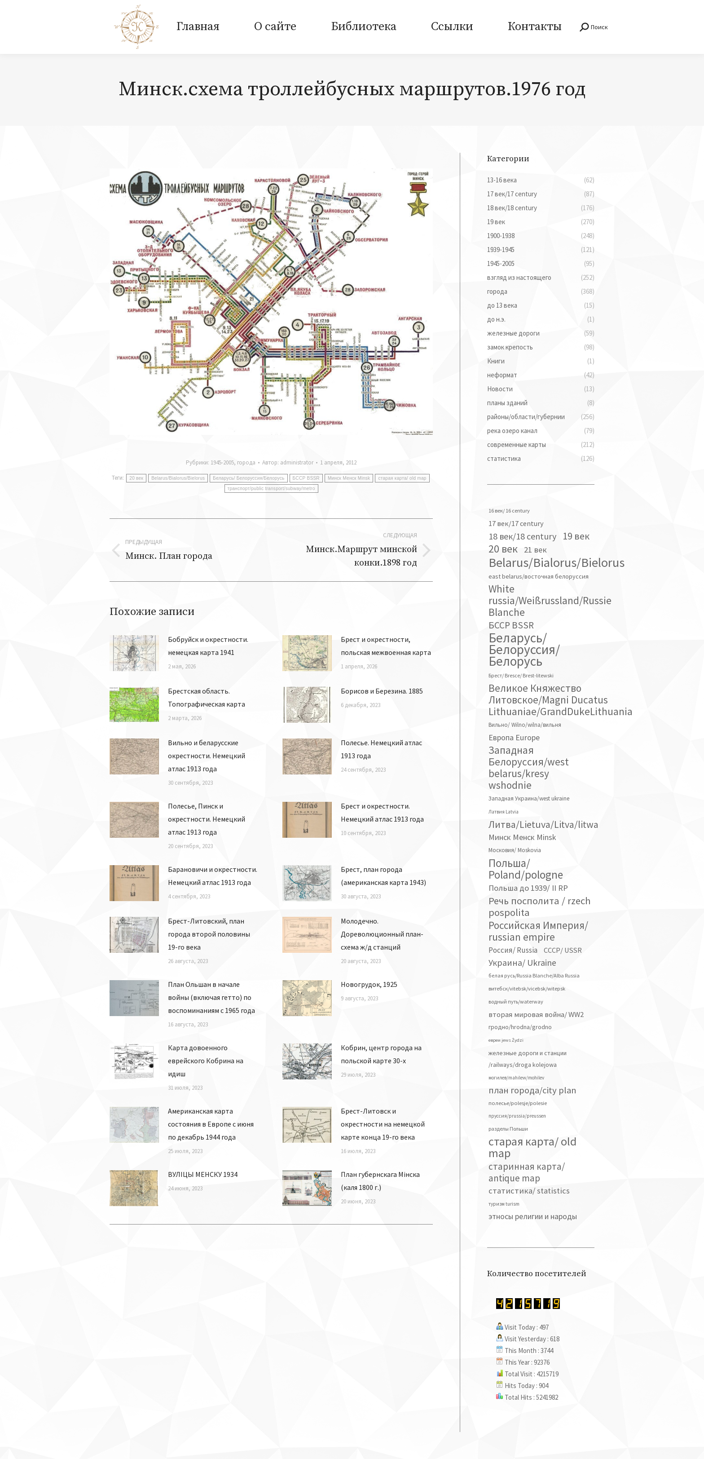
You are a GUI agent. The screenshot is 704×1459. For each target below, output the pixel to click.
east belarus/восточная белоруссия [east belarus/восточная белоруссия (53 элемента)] (538, 576)
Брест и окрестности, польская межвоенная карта (386, 646)
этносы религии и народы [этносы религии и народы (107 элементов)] (532, 1216)
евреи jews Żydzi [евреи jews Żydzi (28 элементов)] (506, 1040)
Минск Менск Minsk (349, 478)
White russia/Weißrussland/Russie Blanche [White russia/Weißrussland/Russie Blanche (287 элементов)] (550, 600)
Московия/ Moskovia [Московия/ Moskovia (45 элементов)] (514, 850)
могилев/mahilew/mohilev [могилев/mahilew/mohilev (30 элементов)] (516, 1077)
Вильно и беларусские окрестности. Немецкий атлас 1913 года (206, 755)
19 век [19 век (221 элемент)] (576, 536)
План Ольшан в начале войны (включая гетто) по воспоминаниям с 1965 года (211, 997)
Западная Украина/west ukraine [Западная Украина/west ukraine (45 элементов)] (528, 798)
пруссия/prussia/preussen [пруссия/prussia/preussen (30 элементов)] (517, 1116)
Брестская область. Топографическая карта (206, 697)
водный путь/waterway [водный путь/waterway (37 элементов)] (515, 1001)
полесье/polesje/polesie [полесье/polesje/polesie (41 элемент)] (517, 1102)
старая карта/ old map (402, 478)
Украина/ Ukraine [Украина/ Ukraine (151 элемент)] (522, 962)
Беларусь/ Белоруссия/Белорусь (248, 478)
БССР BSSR (306, 478)
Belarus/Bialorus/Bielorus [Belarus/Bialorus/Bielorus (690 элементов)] (556, 562)
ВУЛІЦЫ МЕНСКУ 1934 (203, 1174)
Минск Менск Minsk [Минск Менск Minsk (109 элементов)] (522, 837)
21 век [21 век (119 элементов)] (535, 549)
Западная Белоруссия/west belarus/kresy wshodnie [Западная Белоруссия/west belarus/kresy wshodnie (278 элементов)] (528, 767)
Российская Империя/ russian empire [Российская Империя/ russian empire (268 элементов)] (538, 931)
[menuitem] (198, 27)
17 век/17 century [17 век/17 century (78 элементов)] (516, 523)
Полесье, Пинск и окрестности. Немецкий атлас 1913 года (206, 818)
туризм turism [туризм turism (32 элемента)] (503, 1204)
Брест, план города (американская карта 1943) (383, 876)
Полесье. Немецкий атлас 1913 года (381, 749)
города (246, 462)
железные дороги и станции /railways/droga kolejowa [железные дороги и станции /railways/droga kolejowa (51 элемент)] (527, 1059)
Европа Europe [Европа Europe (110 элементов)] (514, 737)
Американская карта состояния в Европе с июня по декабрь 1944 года (211, 1123)
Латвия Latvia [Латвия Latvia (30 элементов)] (503, 812)
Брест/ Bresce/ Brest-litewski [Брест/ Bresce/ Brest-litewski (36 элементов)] (521, 675)
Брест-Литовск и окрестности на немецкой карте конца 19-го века (383, 1123)
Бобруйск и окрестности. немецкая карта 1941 (208, 646)
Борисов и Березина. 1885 (382, 690)
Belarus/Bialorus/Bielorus (178, 478)
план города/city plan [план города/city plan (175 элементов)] (532, 1090)
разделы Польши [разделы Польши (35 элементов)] (508, 1128)
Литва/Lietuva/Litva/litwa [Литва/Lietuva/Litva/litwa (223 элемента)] (543, 824)
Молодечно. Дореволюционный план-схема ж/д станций (382, 933)
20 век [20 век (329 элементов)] (503, 549)
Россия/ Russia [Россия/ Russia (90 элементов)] (512, 950)
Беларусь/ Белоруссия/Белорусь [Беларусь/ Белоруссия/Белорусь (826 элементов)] (524, 649)
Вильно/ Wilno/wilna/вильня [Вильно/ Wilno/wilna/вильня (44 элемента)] (524, 725)
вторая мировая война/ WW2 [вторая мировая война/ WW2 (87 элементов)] (536, 1014)
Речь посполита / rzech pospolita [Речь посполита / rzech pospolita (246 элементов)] (539, 906)
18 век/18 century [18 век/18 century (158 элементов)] (522, 536)
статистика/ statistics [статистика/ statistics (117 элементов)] (529, 1190)
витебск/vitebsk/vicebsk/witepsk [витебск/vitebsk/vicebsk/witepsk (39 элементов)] (526, 988)
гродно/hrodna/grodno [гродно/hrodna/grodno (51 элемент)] (520, 1027)
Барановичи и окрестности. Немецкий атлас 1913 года (212, 876)
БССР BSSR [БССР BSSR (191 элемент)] (511, 625)
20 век (136, 478)
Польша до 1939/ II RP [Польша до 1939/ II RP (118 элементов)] (528, 888)
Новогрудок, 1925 (369, 984)
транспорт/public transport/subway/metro (271, 488)
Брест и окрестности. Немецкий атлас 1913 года (382, 812)
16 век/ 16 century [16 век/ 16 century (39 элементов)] (509, 510)
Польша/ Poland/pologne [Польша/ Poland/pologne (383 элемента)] (525, 868)
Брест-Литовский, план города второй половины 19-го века (209, 933)
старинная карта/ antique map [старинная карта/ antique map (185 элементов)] (526, 1172)
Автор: (287, 462)
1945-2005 (222, 462)
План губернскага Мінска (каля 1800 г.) (380, 1181)
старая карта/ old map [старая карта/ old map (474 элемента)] (532, 1147)
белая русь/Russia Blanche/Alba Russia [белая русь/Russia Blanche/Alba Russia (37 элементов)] (534, 975)
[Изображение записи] (134, 653)
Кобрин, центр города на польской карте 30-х (381, 1054)
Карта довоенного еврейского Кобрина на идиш (205, 1060)
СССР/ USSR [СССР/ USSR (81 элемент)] (563, 950)
